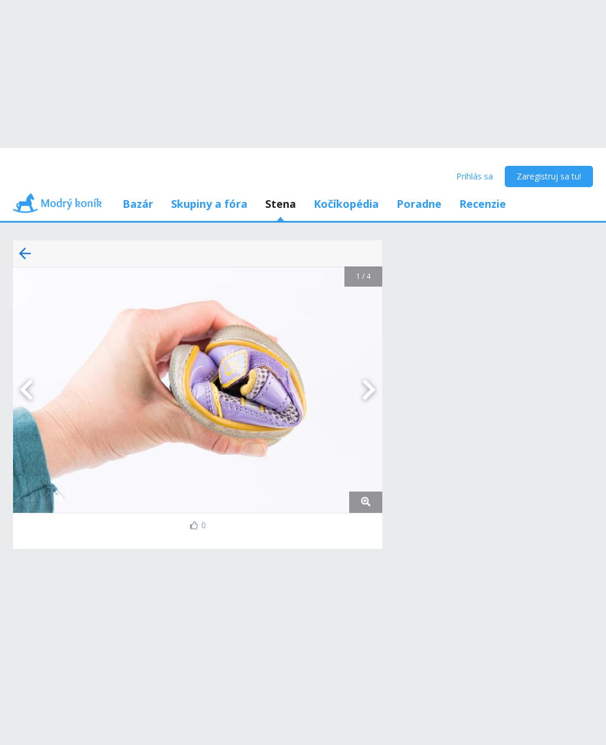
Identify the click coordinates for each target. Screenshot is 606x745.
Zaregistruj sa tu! (549, 176)
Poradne (419, 204)
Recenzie (482, 204)
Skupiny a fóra (209, 204)
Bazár (138, 204)
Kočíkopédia (346, 204)
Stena (280, 204)
